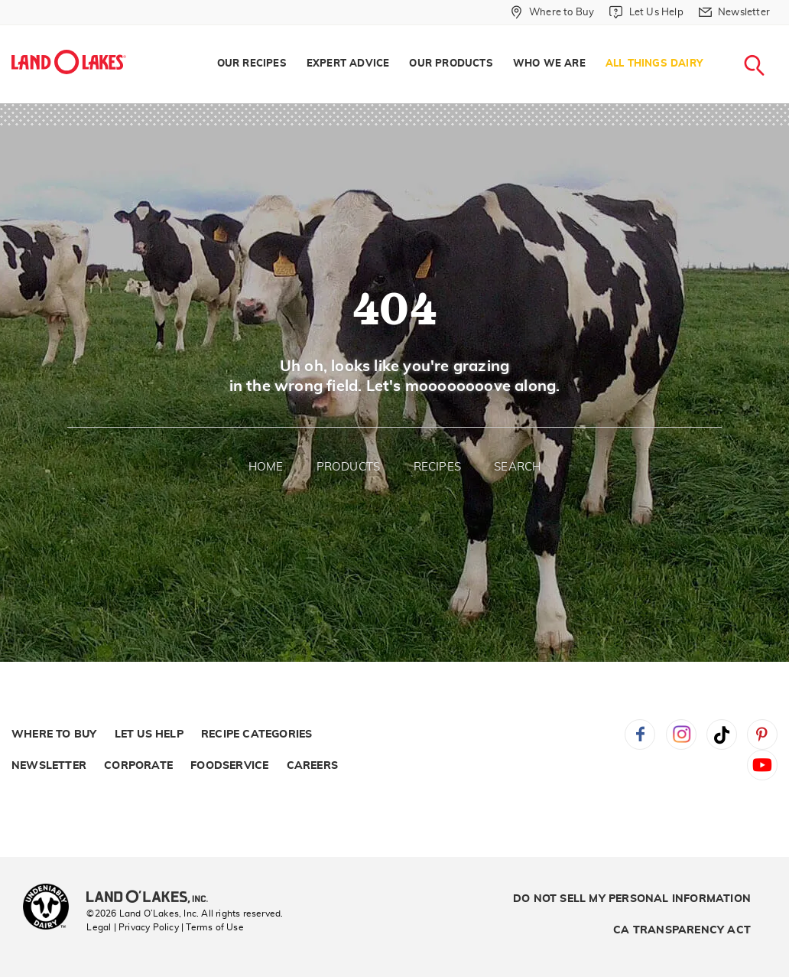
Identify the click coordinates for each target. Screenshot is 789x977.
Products (349, 467)
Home (266, 467)
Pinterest (762, 734)
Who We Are (549, 64)
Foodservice (229, 765)
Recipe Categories (256, 734)
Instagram (681, 734)
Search (517, 467)
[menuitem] (252, 64)
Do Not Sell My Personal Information (632, 899)
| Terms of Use (212, 927)
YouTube (762, 765)
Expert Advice (348, 64)
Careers (312, 765)
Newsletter (48, 765)
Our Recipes (252, 64)
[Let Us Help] (646, 12)
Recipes (437, 467)
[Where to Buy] (552, 12)
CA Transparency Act (682, 930)
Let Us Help (149, 734)
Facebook (640, 734)
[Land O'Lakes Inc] (153, 898)
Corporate (138, 765)
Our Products (450, 64)
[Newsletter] (734, 12)
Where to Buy (53, 734)
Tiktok (721, 734)
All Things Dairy (654, 64)
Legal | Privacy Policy (132, 927)
